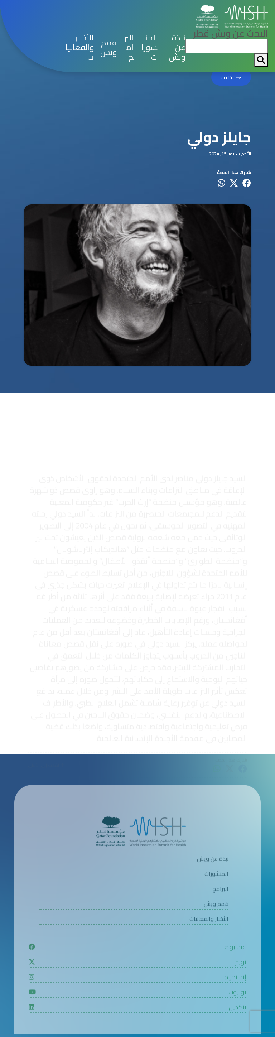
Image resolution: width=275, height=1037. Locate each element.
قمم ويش (108, 47)
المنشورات (149, 47)
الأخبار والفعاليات (80, 47)
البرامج (129, 47)
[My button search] (261, 60)
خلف (226, 77)
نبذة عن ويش (177, 47)
